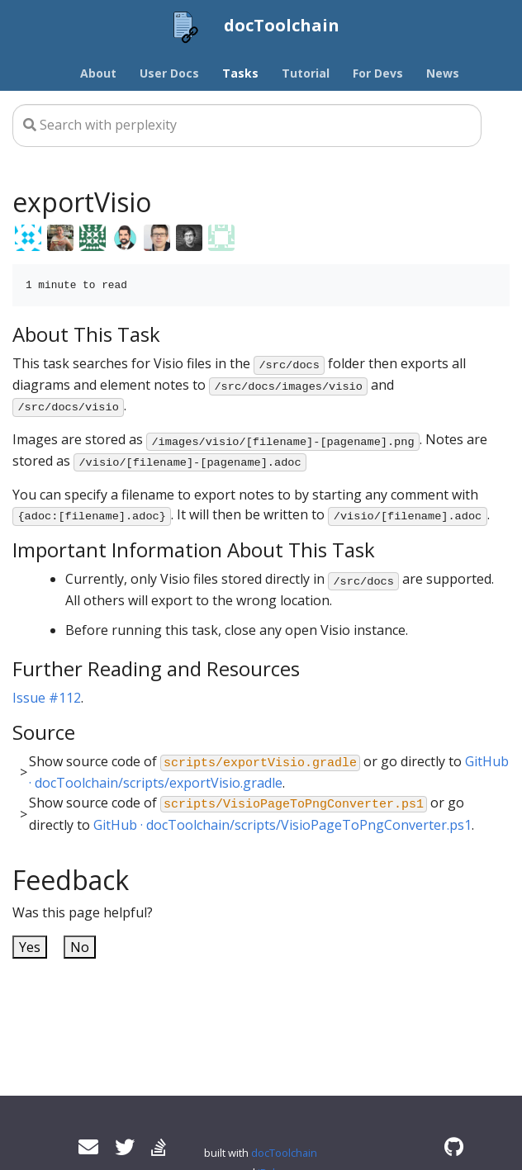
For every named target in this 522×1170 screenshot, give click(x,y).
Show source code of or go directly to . (269, 772)
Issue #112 (46, 698)
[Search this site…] (247, 125)
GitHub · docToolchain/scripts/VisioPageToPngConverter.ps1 (282, 825)
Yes (29, 947)
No (79, 947)
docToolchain (284, 1152)
